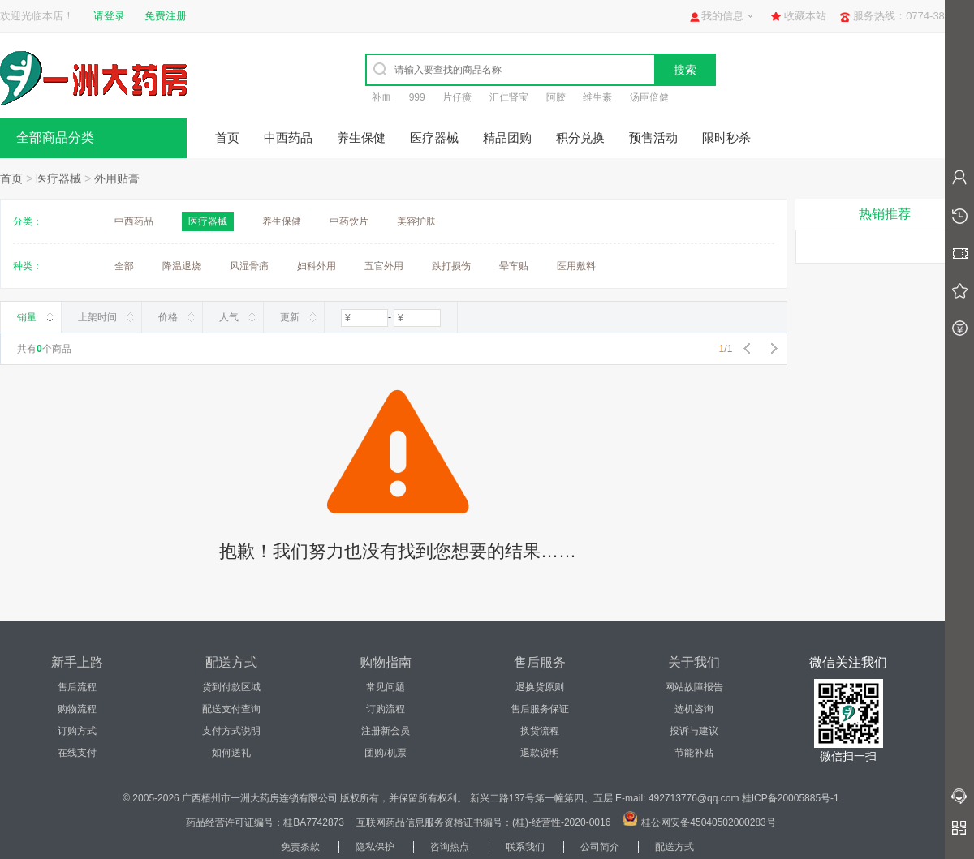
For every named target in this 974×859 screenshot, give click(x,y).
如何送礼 (231, 752)
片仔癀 (457, 97)
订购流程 (385, 709)
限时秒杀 (726, 137)
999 (417, 97)
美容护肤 (416, 221)
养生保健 (361, 137)
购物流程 (77, 709)
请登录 (109, 16)
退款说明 (539, 752)
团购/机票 (385, 752)
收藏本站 (805, 16)
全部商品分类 (55, 137)
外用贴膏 (117, 178)
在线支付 (77, 752)
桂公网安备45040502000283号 (708, 822)
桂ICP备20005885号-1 (790, 798)
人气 (229, 317)
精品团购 (507, 137)
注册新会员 (385, 731)
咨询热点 (449, 847)
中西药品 (288, 137)
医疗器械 (434, 137)
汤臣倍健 (649, 97)
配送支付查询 (231, 709)
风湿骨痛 (249, 266)
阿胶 (556, 97)
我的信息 (722, 16)
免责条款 (300, 847)
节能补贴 (693, 752)
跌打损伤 (451, 266)
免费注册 (165, 16)
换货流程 (539, 731)
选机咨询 (693, 709)
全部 (124, 266)
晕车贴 (513, 266)
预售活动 (653, 137)
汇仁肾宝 (508, 97)
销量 (27, 317)
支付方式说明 (231, 731)
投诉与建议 (694, 731)
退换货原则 (539, 687)
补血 (381, 97)
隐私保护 (375, 847)
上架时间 (97, 317)
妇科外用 (316, 266)
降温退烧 (181, 266)
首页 (227, 137)
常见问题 (385, 687)
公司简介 (599, 847)
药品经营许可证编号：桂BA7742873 (265, 822)
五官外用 (383, 266)
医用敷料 (576, 266)
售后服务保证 (540, 709)
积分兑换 (580, 137)
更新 (290, 317)
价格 (168, 317)
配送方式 (674, 847)
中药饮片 (349, 221)
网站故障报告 (694, 687)
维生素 (597, 97)
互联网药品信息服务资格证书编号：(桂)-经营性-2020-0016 (483, 822)
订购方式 (77, 731)
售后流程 (77, 687)
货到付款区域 (231, 687)
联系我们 (525, 847)
